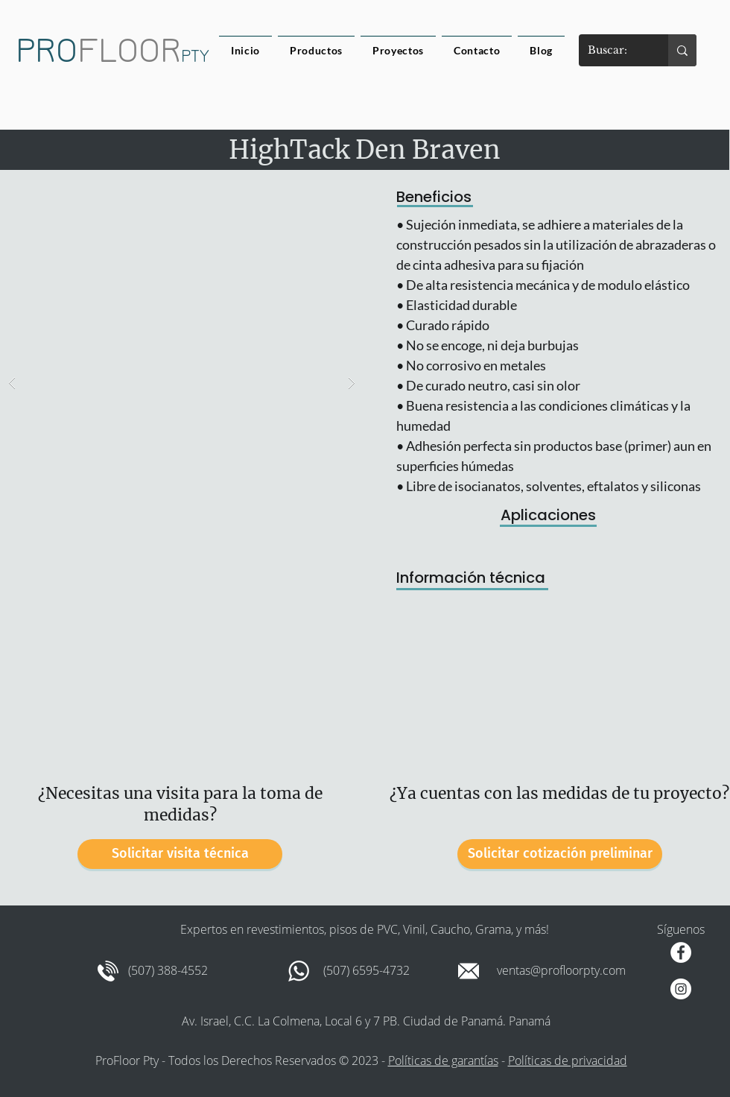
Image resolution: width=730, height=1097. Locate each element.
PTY (195, 56)
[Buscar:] (612, 50)
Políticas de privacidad (567, 1060)
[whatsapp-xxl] (298, 971)
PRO (46, 50)
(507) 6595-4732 (366, 970)
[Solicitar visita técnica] (179, 854)
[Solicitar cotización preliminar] (559, 854)
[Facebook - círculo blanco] (680, 952)
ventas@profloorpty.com (561, 970)
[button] (182, 382)
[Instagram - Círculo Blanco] (680, 989)
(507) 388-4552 (168, 970)
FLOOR (129, 50)
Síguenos (681, 929)
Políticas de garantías (443, 1060)
